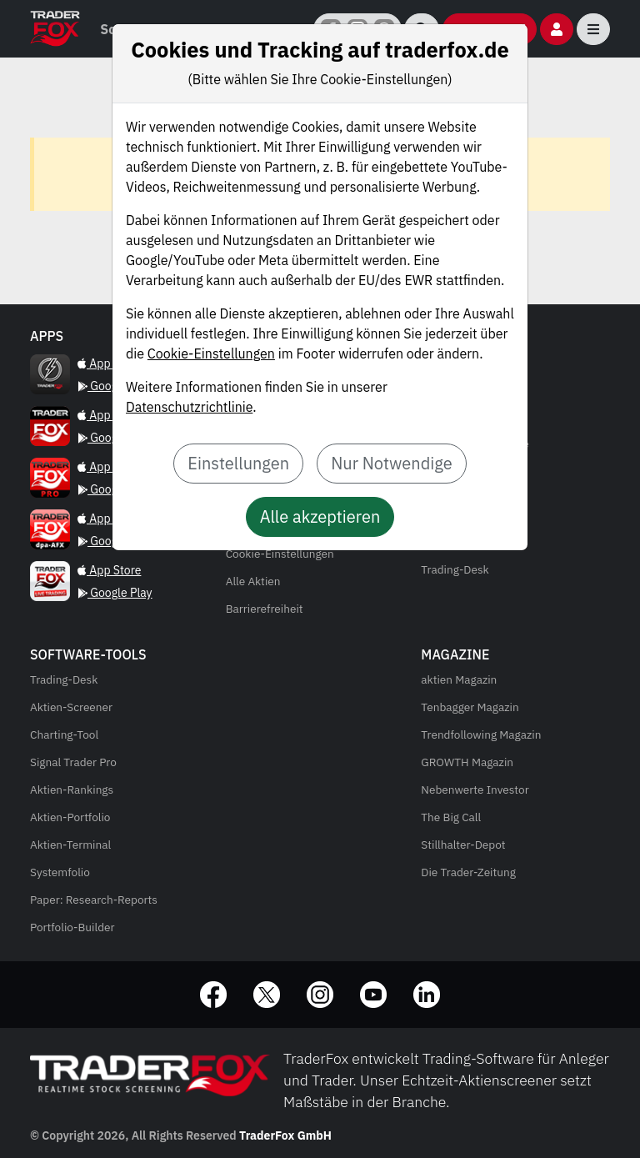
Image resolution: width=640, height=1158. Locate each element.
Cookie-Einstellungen (211, 353)
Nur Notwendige (391, 463)
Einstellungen (238, 463)
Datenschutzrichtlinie (189, 407)
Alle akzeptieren (320, 516)
